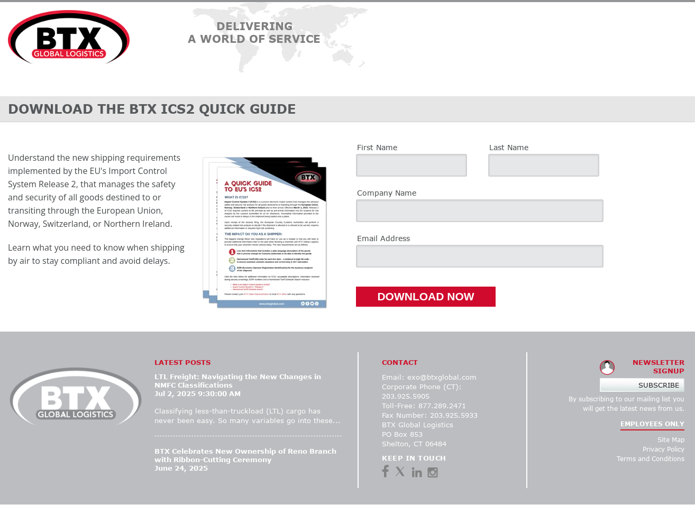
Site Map (670, 440)
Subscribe (658, 385)
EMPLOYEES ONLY (652, 424)
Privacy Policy (663, 449)
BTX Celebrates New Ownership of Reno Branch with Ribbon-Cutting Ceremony (245, 455)
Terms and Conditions (650, 459)
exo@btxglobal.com (442, 377)
